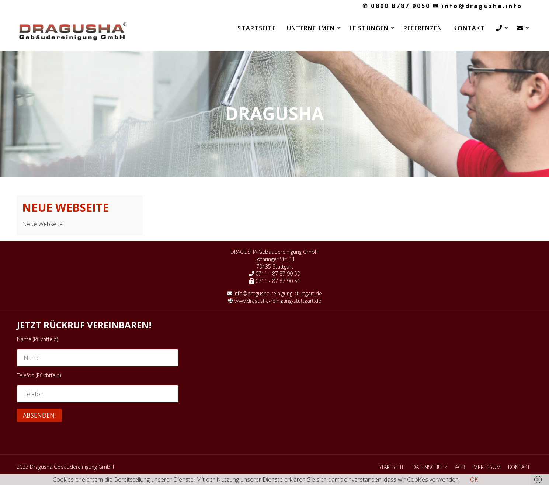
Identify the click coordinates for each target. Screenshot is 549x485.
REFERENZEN (422, 28)
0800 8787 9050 (396, 6)
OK (474, 479)
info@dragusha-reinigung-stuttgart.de (278, 293)
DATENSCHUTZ (430, 467)
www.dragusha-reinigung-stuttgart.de (277, 300)
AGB (460, 467)
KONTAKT (469, 28)
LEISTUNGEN (369, 28)
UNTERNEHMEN (311, 28)
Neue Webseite (65, 207)
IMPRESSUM (486, 467)
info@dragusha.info (477, 6)
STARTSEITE (256, 28)
